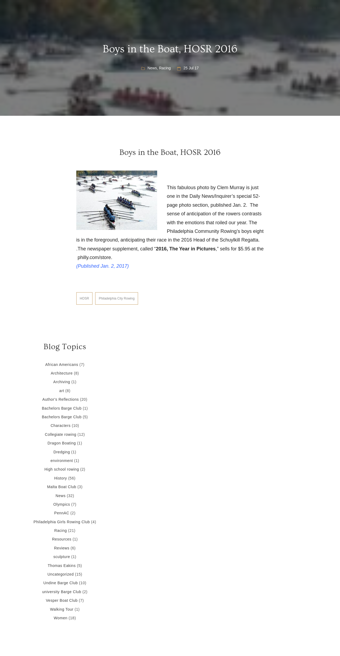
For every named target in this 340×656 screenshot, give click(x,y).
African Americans (61, 364)
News (152, 68)
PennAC (61, 513)
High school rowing (61, 469)
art (61, 391)
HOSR (84, 298)
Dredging (61, 452)
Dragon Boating (61, 443)
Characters (61, 425)
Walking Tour (61, 609)
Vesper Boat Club (62, 600)
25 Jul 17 (191, 68)
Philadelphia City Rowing (117, 298)
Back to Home (313, 8)
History (60, 478)
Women (60, 618)
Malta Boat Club (61, 487)
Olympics (61, 504)
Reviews (61, 548)
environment (61, 460)
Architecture (62, 373)
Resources (61, 539)
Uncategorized (60, 574)
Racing (165, 68)
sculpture (61, 557)
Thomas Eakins (62, 565)
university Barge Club (61, 592)
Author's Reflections (60, 399)
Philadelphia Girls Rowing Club (61, 522)
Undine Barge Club (60, 583)
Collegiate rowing (60, 434)
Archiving (61, 382)
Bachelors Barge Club (61, 408)
